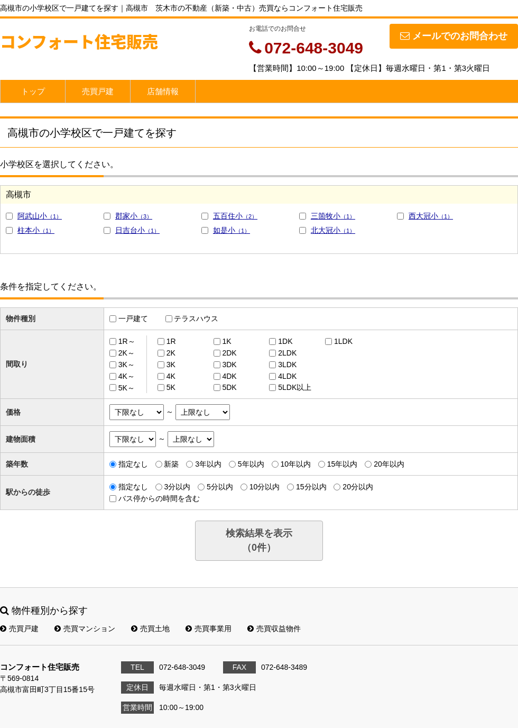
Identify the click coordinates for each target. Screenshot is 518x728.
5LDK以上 (294, 387)
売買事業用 (209, 628)
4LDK (287, 376)
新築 (171, 464)
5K (170, 387)
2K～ (126, 353)
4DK (229, 376)
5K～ (126, 387)
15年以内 (342, 464)
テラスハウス (196, 318)
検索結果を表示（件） (259, 540)
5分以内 (220, 487)
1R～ (126, 341)
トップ (33, 91)
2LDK (287, 353)
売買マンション (84, 628)
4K (170, 376)
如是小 (231, 230)
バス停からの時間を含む (159, 498)
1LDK (343, 341)
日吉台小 (137, 230)
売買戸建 (98, 91)
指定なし (133, 464)
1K (226, 341)
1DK (285, 341)
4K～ (126, 376)
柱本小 (35, 230)
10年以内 (295, 464)
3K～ (126, 364)
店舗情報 (163, 91)
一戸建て (133, 318)
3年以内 (208, 464)
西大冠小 (431, 216)
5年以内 (251, 464)
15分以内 (311, 487)
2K (170, 353)
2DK (229, 353)
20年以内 (389, 464)
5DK (229, 387)
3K (170, 364)
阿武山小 (39, 216)
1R (171, 341)
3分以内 (177, 487)
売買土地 (150, 628)
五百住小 (235, 216)
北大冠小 (333, 230)
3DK (229, 364)
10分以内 (264, 487)
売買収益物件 (274, 628)
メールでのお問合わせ (453, 36)
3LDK (287, 364)
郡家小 (133, 216)
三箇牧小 (333, 216)
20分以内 (358, 487)
